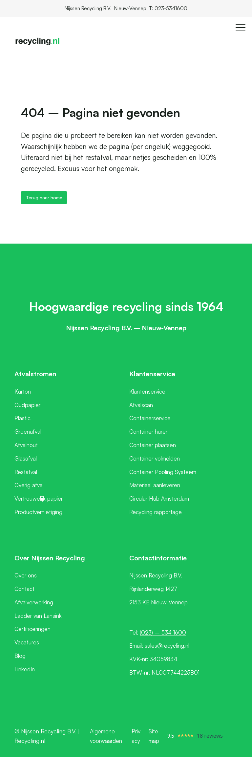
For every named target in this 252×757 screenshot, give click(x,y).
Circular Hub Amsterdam (159, 498)
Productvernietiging (38, 511)
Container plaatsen (152, 445)
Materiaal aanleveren (154, 485)
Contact (24, 588)
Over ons (25, 575)
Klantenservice (147, 391)
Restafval (25, 471)
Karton (22, 391)
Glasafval (25, 458)
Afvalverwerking (33, 602)
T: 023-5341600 (168, 8)
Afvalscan (141, 404)
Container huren (149, 431)
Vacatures (26, 642)
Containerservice (150, 418)
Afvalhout (26, 445)
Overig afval (29, 485)
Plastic (22, 418)
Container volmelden (154, 458)
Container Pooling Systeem (162, 471)
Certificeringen (32, 628)
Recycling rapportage (155, 511)
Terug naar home (44, 197)
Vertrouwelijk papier (38, 498)
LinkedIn (24, 669)
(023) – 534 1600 (163, 632)
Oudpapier (27, 404)
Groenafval (27, 431)
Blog (20, 655)
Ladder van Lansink (38, 615)
